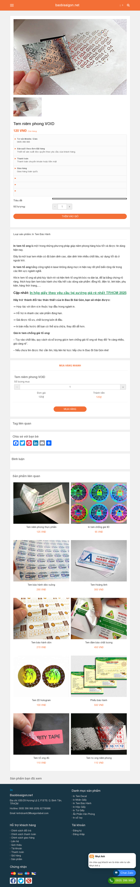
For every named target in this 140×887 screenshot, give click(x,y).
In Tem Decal (80, 796)
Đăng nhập (79, 834)
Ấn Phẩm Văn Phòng (84, 814)
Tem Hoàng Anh (98, 584)
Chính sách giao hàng (22, 837)
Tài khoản (16, 848)
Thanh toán (17, 852)
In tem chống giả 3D (98, 527)
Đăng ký (77, 830)
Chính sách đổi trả (21, 830)
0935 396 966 (26, 808)
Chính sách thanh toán (23, 834)
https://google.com (28, 881)
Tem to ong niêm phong (99, 758)
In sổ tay (77, 817)
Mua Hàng (70, 409)
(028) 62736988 (42, 808)
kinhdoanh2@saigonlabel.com (32, 813)
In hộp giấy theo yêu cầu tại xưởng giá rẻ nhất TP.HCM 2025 (78, 293)
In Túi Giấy (78, 810)
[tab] (27, 106)
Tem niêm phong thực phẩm (41, 527)
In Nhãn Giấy (80, 799)
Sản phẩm (16, 859)
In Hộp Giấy (79, 807)
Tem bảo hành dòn (41, 642)
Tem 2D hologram (41, 700)
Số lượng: (19, 206)
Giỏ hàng (16, 855)
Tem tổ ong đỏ (41, 758)
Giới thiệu (16, 845)
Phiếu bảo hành (98, 700)
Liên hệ (15, 841)
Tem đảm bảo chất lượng (98, 642)
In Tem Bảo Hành (41, 234)
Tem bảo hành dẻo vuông (41, 584)
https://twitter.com (21, 881)
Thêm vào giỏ (70, 216)
